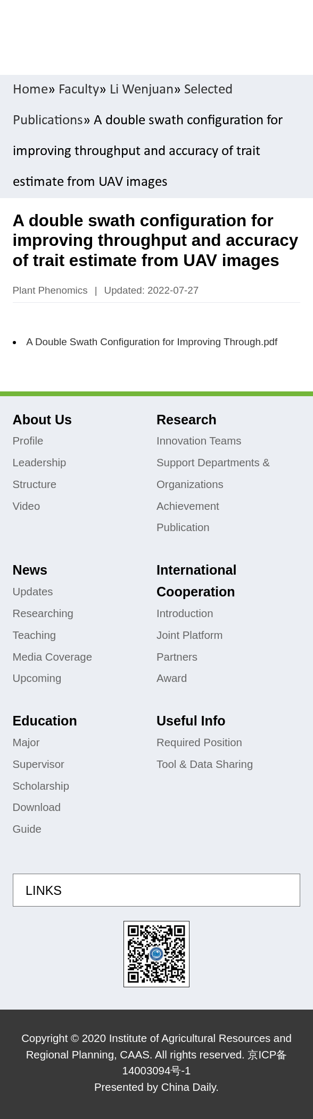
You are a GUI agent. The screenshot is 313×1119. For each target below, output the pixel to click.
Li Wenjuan (142, 90)
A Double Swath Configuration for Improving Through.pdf (151, 341)
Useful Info (191, 720)
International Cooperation (196, 580)
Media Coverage (53, 657)
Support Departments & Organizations (213, 473)
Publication (183, 527)
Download (37, 807)
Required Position (199, 742)
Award (171, 678)
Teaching (34, 635)
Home (30, 90)
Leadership (40, 462)
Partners (176, 657)
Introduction (184, 613)
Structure (35, 484)
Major (26, 742)
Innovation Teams (198, 441)
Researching (43, 613)
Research (186, 419)
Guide (27, 829)
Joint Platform (189, 635)
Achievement (187, 506)
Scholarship (41, 786)
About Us (42, 419)
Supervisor (38, 764)
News (30, 569)
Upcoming (37, 678)
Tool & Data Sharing (204, 764)
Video (26, 506)
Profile (28, 441)
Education (45, 720)
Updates (33, 591)
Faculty (79, 90)
